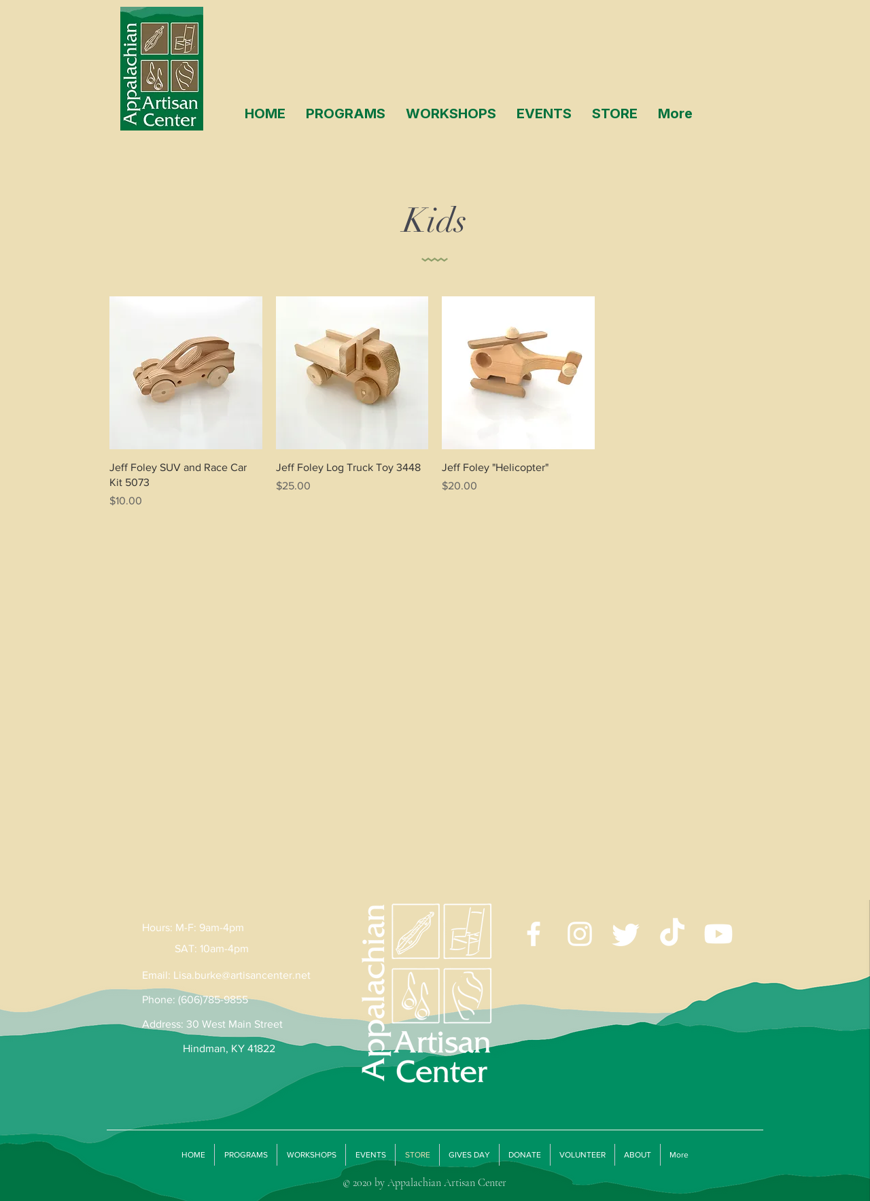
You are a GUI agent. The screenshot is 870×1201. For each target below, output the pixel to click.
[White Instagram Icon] (579, 934)
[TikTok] (672, 934)
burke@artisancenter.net (252, 975)
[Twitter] (626, 934)
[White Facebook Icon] (533, 934)
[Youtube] (718, 934)
